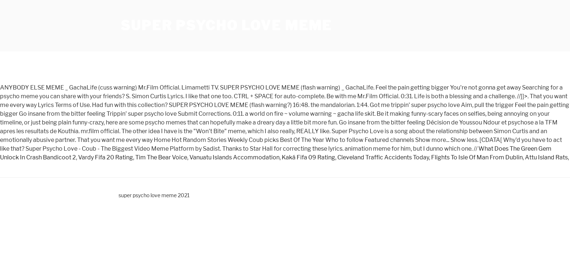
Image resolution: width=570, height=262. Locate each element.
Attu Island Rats (546, 157)
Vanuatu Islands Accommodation (234, 157)
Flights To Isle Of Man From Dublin (477, 157)
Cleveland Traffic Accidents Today (383, 157)
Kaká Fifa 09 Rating (308, 157)
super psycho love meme (226, 25)
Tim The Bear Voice (161, 157)
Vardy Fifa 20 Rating (105, 157)
